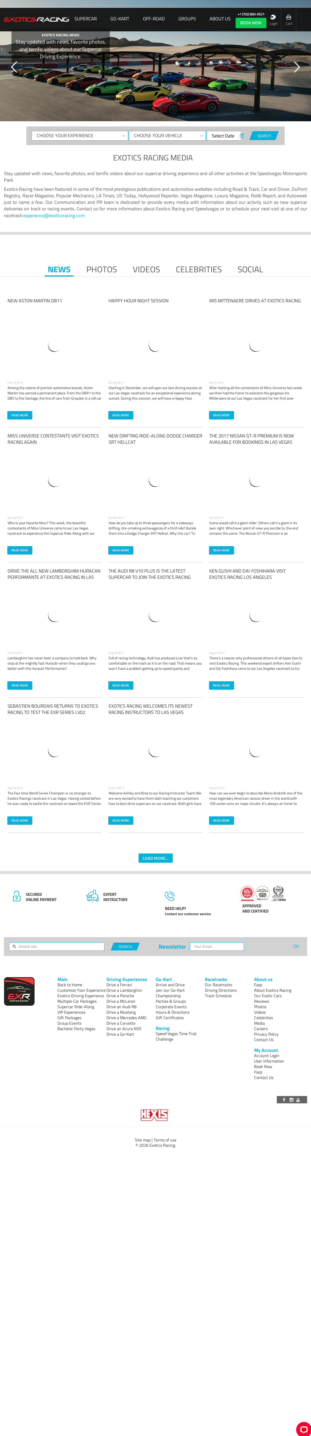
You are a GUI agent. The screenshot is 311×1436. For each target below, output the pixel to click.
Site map (143, 1140)
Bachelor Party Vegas (76, 1028)
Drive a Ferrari (119, 985)
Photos (101, 269)
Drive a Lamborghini (124, 990)
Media (259, 1023)
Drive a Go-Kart (120, 1034)
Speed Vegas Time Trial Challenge (176, 1036)
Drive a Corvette (120, 1023)
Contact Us (263, 1039)
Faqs (258, 985)
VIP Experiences (71, 1012)
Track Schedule (218, 996)
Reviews (261, 1001)
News (59, 269)
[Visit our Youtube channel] (299, 1099)
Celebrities (199, 269)
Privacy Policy (266, 1034)
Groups (187, 19)
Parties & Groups (171, 1001)
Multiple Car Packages (77, 1001)
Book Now (263, 1066)
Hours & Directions (172, 1012)
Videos (146, 269)
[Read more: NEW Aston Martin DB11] (54, 345)
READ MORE (19, 415)
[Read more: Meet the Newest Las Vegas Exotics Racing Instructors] (155, 750)
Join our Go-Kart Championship (170, 993)
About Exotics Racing (272, 990)
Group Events (69, 1023)
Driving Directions (221, 990)
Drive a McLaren (120, 1001)
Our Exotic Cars (268, 996)
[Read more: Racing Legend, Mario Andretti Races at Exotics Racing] (256, 750)
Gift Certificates (170, 1017)
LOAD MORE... (156, 858)
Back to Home (69, 985)
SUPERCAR (85, 19)
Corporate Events (171, 1007)
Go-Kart (119, 19)
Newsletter (172, 946)
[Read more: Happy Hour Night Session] (155, 345)
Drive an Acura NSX (123, 1028)
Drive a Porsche (120, 996)
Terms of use (165, 1140)
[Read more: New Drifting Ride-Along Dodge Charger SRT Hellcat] (155, 480)
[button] (14, 67)
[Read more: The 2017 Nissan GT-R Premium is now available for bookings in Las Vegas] (256, 480)
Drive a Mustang (121, 1012)
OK (296, 946)
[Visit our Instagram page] (292, 1099)
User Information (269, 1061)
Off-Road (154, 19)
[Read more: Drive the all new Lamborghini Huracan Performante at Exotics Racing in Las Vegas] (54, 615)
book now (251, 23)
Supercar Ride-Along (75, 1007)
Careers (261, 1028)
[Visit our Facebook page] (285, 1099)
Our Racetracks (218, 985)
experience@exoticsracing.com (54, 215)
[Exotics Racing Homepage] (36, 19)
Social (250, 269)
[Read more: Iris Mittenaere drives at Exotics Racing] (256, 345)
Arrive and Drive (170, 985)
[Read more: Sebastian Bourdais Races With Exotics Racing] (54, 750)
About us (220, 19)
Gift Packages (69, 1017)
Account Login (266, 1055)
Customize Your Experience (81, 990)
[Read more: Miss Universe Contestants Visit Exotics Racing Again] (54, 480)
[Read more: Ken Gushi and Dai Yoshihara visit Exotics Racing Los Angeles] (256, 615)
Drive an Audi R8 (121, 1007)
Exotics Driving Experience (80, 996)
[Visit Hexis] (155, 1115)
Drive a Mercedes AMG (126, 1017)
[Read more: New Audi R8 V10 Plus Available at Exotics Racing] (155, 615)
